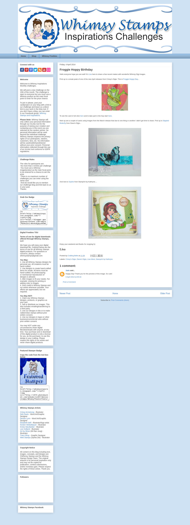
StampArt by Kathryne (104, 259)
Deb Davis (24, 420)
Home (23, 56)
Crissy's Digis (71, 259)
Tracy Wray (24, 441)
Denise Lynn (25, 424)
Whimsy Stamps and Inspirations (33, 114)
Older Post (165, 293)
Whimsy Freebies (49, 56)
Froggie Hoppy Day (130, 79)
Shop (34, 56)
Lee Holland (25, 435)
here (82, 116)
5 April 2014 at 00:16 (73, 277)
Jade (68, 270)
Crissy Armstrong (27, 418)
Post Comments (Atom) (120, 300)
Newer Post (65, 293)
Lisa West (91, 259)
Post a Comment (69, 282)
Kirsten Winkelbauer (28, 430)
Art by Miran (25, 437)
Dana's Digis (81, 259)
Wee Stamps (25, 443)
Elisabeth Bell (25, 428)
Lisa (90, 74)
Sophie (71, 182)
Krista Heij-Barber (27, 432)
